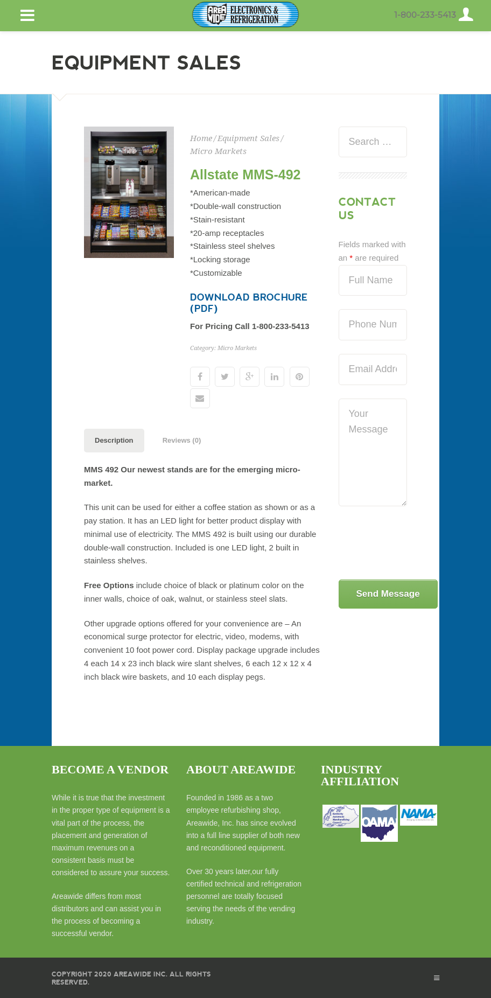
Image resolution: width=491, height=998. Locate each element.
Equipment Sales (248, 138)
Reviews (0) (182, 440)
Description (114, 440)
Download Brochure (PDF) (249, 302)
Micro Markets (218, 151)
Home (201, 138)
